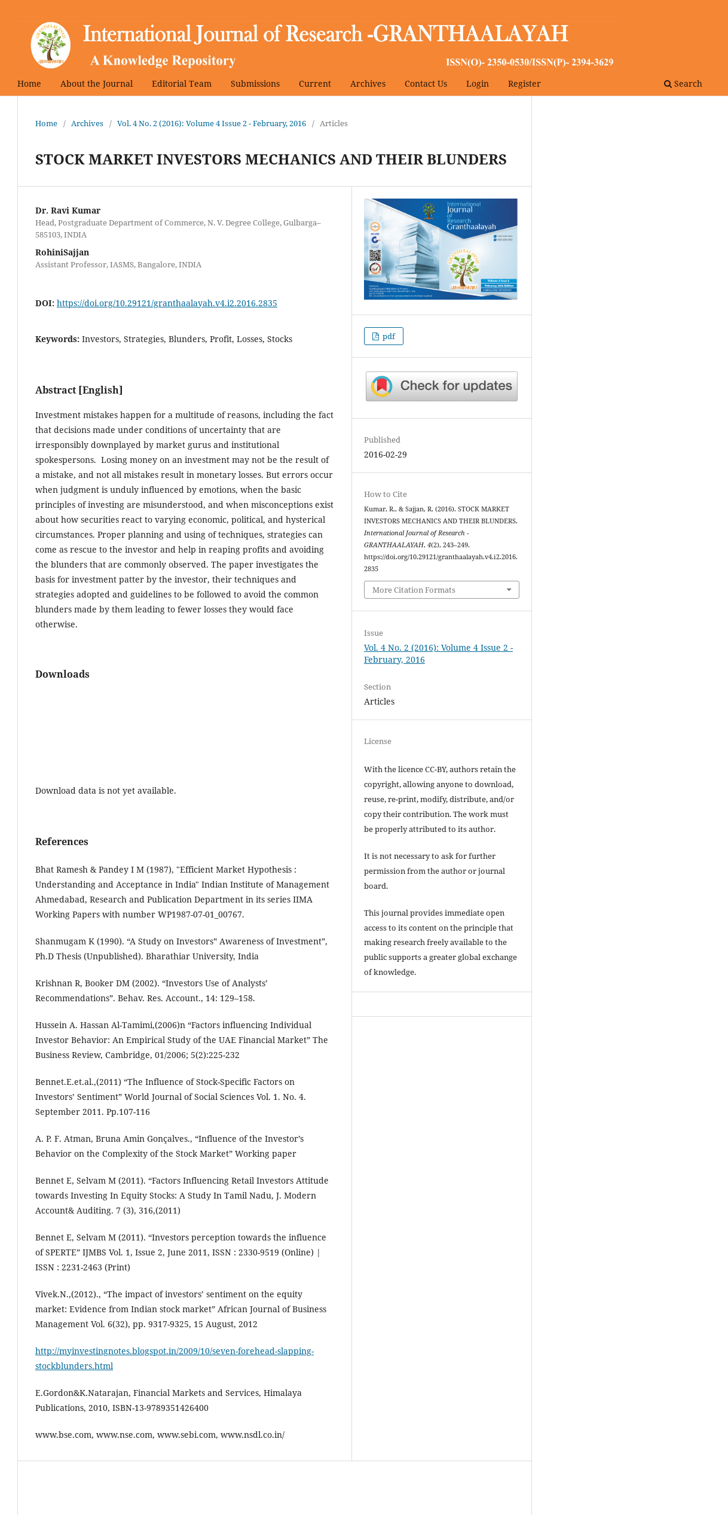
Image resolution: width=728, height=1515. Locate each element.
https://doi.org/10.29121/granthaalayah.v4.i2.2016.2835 (167, 303)
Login (477, 83)
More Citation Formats (413, 589)
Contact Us (426, 83)
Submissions (255, 83)
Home (29, 83)
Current (315, 83)
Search (683, 83)
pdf (388, 336)
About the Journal (96, 83)
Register (524, 83)
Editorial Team (182, 83)
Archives (368, 83)
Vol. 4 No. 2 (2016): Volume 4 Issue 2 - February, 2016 (211, 123)
